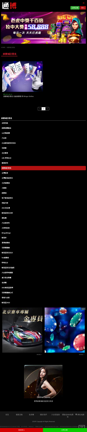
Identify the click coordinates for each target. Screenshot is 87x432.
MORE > (39, 354)
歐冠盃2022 (6, 303)
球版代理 (5, 203)
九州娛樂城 (6, 183)
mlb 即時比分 (6, 158)
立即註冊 (75, 8)
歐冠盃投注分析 (7, 213)
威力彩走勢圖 (6, 278)
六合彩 (4, 138)
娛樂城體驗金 (6, 128)
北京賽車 (5, 153)
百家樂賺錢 (6, 248)
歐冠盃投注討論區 (8, 268)
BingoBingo (6, 233)
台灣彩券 (5, 173)
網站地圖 (79, 415)
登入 (83, 8)
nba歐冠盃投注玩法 (9, 143)
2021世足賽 (6, 208)
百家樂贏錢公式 (7, 293)
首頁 (7, 415)
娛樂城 (4, 193)
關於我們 (43, 415)
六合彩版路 (55, 415)
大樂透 (4, 188)
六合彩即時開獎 (7, 273)
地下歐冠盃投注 (7, 198)
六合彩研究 (6, 223)
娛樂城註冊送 (6, 168)
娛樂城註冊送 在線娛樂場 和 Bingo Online (18, 96)
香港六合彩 (6, 298)
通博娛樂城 (6, 243)
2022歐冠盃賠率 (7, 288)
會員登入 (21, 430)
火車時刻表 (6, 228)
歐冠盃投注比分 (7, 253)
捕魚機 (4, 218)
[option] (43, 28)
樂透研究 (5, 163)
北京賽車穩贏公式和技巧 (12, 355)
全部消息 (5, 123)
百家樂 (4, 148)
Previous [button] (82, 308)
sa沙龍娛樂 (6, 133)
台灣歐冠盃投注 (7, 178)
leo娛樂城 (5, 258)
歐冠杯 (4, 238)
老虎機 (4, 283)
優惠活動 (19, 415)
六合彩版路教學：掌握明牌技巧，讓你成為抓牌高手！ (61, 355)
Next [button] (84, 308)
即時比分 (5, 263)
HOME (3, 47)
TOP (81, 427)
